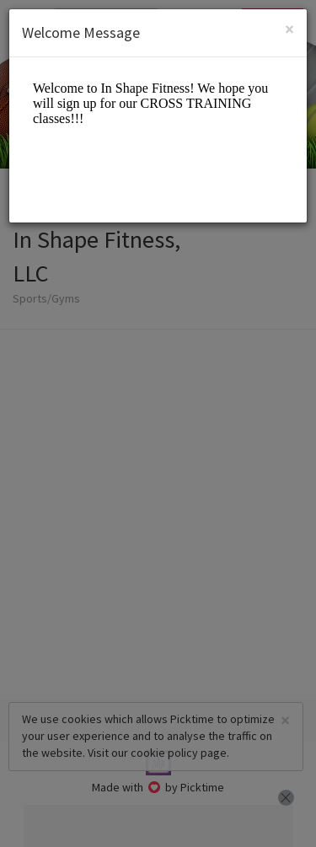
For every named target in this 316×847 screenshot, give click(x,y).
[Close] (289, 29)
